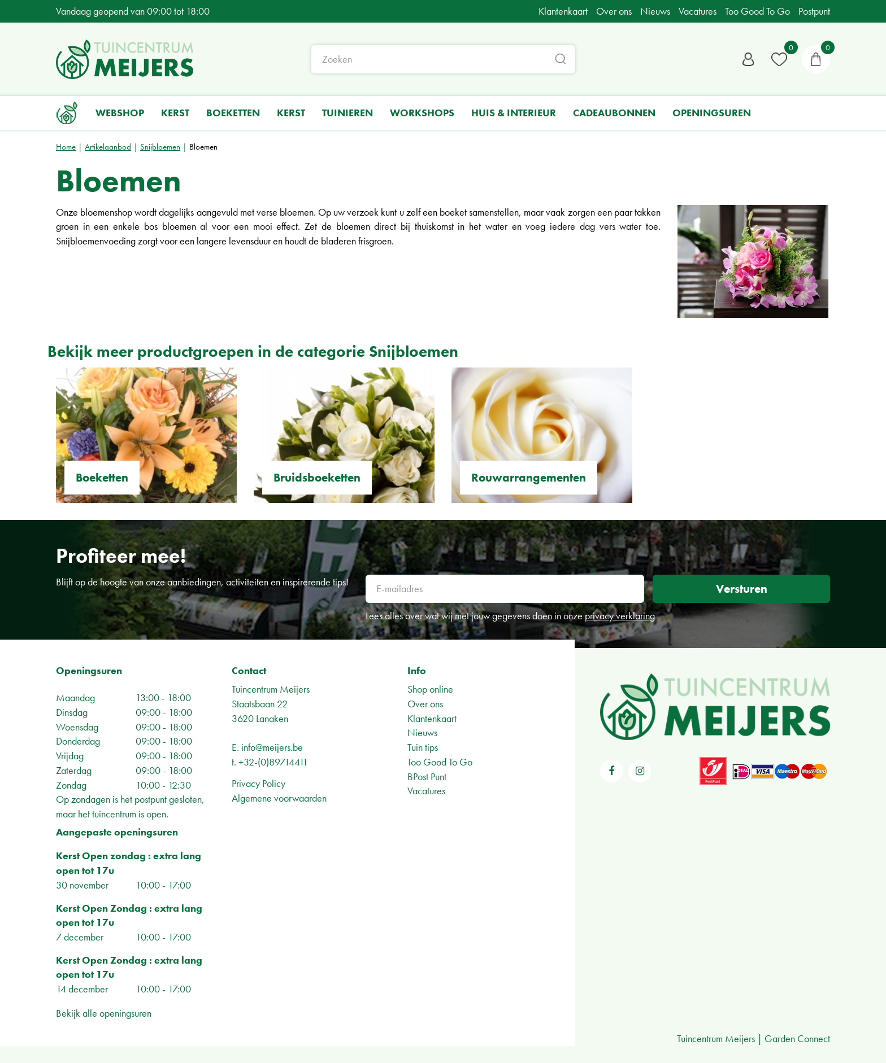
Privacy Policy (258, 783)
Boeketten (102, 477)
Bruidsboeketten (317, 477)
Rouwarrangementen (528, 477)
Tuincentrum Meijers (271, 689)
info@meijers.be (272, 747)
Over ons (425, 703)
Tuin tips (422, 747)
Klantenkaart (432, 718)
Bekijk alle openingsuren (103, 1013)
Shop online (430, 689)
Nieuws (422, 732)
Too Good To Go (439, 761)
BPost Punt (426, 776)
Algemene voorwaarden (279, 797)
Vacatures (426, 790)
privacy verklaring (620, 615)
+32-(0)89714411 (273, 761)
